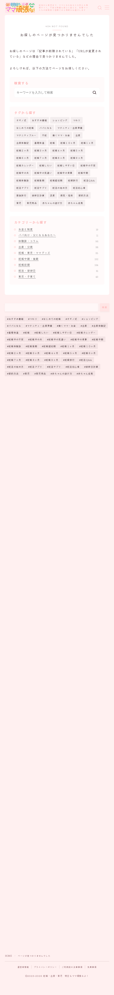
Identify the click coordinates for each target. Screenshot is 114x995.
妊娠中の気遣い (43, 172)
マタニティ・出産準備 (69, 127)
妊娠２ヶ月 (22, 150)
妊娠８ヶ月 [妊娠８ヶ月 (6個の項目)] (33, 359)
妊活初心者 (79, 187)
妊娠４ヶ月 (58, 150)
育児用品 (32, 203)
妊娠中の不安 (88, 165)
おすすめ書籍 (39, 120)
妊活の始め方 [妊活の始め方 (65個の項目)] (16, 366)
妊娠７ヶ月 (40, 157)
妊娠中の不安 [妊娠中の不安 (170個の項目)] (16, 339)
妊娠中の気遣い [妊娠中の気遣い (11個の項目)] (57, 339)
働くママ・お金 (61, 135)
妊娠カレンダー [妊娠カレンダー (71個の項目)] (87, 332)
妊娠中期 (83, 172)
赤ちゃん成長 (75, 203)
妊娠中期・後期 (58, 259)
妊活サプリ (40, 187)
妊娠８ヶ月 (58, 157)
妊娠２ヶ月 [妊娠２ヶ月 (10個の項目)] (15, 353)
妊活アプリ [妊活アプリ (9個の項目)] (36, 366)
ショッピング (59, 120)
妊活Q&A (89, 180)
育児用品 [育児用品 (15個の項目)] (41, 373)
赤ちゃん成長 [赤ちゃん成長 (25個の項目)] (85, 373)
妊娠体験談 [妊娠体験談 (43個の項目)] (15, 346)
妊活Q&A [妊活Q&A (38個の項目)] (86, 359)
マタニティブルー (26, 135)
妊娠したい (45, 165)
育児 (18, 203)
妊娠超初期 (56, 180)
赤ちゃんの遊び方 (52, 203)
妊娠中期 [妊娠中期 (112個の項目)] (98, 339)
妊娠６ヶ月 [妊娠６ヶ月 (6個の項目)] (89, 353)
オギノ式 (21, 120)
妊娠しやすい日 (66, 165)
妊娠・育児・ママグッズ (58, 253)
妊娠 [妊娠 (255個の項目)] (27, 332)
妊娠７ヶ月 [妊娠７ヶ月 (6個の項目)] (15, 359)
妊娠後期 (39, 180)
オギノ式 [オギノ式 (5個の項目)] (72, 318)
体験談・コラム (58, 241)
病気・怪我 (66, 195)
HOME (8, 955)
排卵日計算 (38, 195)
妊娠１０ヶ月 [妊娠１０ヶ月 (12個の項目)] (88, 346)
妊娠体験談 (22, 180)
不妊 (44, 135)
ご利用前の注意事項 (72, 966)
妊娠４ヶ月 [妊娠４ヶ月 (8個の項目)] (52, 353)
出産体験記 (22, 142)
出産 (77, 135)
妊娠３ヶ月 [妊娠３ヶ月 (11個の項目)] (33, 353)
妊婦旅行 (73, 180)
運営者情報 (23, 966)
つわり (77, 120)
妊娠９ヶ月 (76, 157)
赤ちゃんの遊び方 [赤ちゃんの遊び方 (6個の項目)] (62, 373)
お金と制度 (58, 229)
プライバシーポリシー (45, 966)
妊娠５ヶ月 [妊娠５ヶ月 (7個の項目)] (71, 353)
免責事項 (92, 966)
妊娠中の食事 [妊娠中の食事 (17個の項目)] (79, 339)
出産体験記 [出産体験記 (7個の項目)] (99, 325)
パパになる (45, 127)
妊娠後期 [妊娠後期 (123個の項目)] (32, 346)
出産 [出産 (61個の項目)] (84, 325)
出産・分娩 (58, 247)
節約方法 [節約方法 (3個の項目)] (14, 373)
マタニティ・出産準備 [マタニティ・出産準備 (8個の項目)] (39, 325)
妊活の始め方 (59, 187)
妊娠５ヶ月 (76, 150)
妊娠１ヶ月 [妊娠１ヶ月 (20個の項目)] (68, 346)
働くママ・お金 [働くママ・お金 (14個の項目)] (67, 325)
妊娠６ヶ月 (22, 157)
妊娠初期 (58, 265)
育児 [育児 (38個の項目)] (27, 373)
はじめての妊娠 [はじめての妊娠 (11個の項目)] (52, 318)
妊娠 (52, 142)
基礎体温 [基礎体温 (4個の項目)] (14, 332)
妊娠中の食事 (64, 172)
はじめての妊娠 (25, 127)
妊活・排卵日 (58, 270)
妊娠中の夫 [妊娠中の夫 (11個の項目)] (36, 339)
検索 (104, 307)
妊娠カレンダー (25, 165)
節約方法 (83, 195)
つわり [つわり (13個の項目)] (33, 318)
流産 (52, 195)
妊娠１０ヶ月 (67, 142)
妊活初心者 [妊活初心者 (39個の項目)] (73, 366)
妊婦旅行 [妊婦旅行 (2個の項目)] (70, 359)
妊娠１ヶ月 (87, 142)
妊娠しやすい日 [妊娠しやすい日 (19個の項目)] (63, 332)
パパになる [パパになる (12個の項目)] (15, 325)
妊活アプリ (22, 187)
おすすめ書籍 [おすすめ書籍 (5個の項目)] (16, 318)
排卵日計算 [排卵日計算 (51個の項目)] (92, 366)
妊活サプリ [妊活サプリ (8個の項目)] (54, 366)
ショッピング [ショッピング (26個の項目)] (90, 318)
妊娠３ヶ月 (40, 150)
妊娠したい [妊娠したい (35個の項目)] (42, 332)
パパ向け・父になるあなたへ (58, 235)
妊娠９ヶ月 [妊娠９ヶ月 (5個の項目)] (52, 359)
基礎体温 (39, 142)
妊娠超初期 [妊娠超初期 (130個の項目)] (49, 346)
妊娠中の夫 (22, 172)
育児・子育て (58, 276)
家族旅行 (21, 195)
